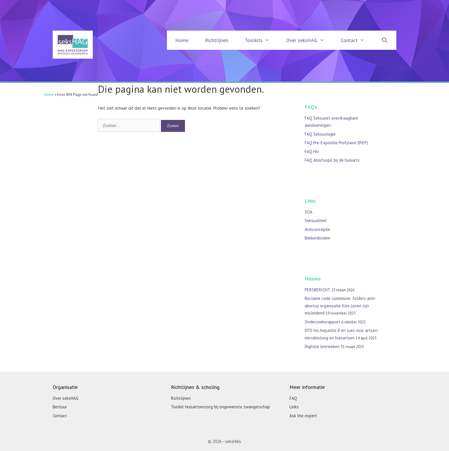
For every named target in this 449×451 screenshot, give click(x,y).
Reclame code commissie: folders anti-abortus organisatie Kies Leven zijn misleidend (340, 306)
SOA (308, 212)
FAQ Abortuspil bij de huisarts (332, 160)
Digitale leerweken (322, 346)
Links (294, 407)
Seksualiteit (316, 220)
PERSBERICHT (317, 289)
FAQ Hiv (312, 151)
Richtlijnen (216, 40)
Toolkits (261, 40)
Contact (357, 40)
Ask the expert (303, 415)
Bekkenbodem (317, 238)
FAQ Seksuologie (320, 134)
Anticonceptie (317, 229)
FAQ (293, 398)
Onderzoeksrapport (322, 322)
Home (181, 40)
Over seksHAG (309, 40)
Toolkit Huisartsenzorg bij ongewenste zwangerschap (220, 407)
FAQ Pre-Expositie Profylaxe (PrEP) (336, 142)
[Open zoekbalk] (384, 40)
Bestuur (60, 407)
